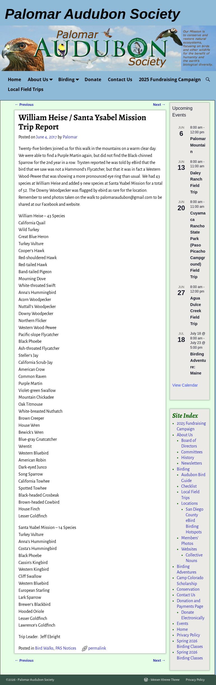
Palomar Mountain (198, 145)
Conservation (188, 589)
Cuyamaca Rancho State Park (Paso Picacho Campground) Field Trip (197, 245)
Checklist (189, 486)
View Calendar (185, 385)
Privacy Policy (188, 635)
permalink (97, 648)
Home (14, 79)
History (187, 457)
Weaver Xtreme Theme (165, 680)
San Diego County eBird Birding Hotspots (194, 521)
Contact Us (120, 79)
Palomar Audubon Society (36, 680)
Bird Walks (44, 648)
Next (159, 104)
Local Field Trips (25, 89)
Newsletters (191, 463)
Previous (24, 104)
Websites (189, 549)
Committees (192, 452)
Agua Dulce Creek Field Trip (195, 311)
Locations (189, 503)
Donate (93, 79)
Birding (69, 79)
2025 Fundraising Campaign (170, 79)
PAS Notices (65, 648)
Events (182, 623)
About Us (41, 79)
